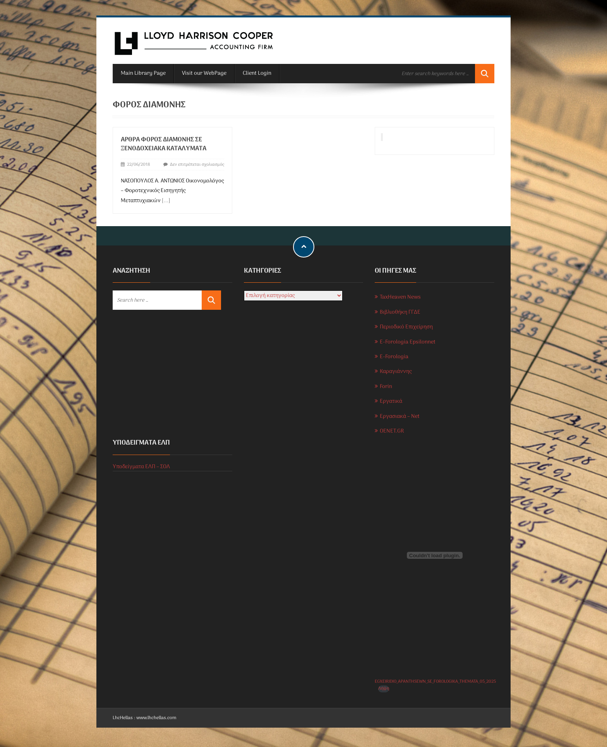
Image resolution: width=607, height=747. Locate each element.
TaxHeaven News (400, 297)
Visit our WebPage (204, 73)
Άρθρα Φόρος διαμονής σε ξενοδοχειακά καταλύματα (163, 144)
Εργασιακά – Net (400, 416)
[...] (166, 200)
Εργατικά (391, 401)
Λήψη (383, 688)
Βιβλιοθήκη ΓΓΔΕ (400, 312)
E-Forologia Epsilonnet (408, 342)
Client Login (257, 73)
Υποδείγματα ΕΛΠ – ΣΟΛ (141, 466)
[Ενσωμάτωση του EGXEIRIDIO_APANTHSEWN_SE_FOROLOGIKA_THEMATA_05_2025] (434, 555)
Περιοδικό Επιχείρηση (406, 327)
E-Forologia (394, 356)
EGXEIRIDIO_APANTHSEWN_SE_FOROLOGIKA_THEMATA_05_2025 (435, 681)
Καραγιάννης (396, 371)
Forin (386, 386)
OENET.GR (392, 431)
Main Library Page (143, 73)
